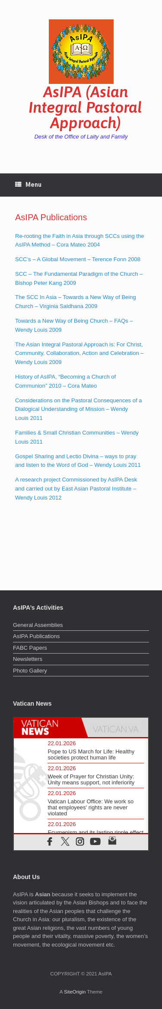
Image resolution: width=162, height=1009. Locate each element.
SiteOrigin (75, 991)
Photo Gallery (30, 670)
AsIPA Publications (36, 636)
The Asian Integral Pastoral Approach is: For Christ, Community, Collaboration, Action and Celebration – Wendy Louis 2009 (79, 353)
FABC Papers (30, 648)
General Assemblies (38, 625)
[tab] (47, 727)
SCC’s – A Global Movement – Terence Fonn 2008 (77, 259)
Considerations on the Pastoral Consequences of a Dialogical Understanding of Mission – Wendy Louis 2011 (78, 409)
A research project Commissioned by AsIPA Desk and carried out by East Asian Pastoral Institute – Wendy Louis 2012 (76, 488)
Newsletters (27, 659)
